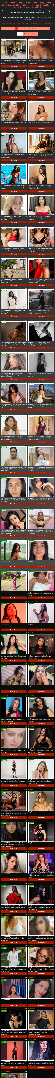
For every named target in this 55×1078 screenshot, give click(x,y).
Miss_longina (32, 951)
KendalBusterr (32, 421)
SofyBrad (30, 361)
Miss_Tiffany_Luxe (6, 863)
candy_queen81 (5, 803)
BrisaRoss (3, 480)
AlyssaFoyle (4, 774)
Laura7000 (31, 627)
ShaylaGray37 (4, 657)
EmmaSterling (5, 421)
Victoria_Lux (31, 392)
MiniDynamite (4, 244)
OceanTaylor (4, 332)
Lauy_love (31, 509)
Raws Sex (25, 23)
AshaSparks (4, 834)
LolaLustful (31, 215)
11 (38, 28)
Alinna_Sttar (31, 480)
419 (45, 28)
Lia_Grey (30, 155)
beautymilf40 (31, 67)
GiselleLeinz (4, 273)
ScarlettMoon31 (32, 568)
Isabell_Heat (4, 450)
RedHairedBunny (33, 126)
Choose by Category (30, 34)
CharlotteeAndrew (33, 715)
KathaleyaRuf (32, 538)
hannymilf (3, 67)
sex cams (42, 1058)
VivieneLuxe (4, 715)
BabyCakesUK (5, 185)
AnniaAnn (3, 38)
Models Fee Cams (7, 23)
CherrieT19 (31, 834)
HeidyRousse (32, 38)
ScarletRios (31, 598)
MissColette (31, 686)
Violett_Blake (31, 922)
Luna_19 (30, 185)
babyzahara (31, 450)
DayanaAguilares (5, 1010)
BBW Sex (17, 23)
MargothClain (32, 96)
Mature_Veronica (32, 273)
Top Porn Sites (49, 23)
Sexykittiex (4, 538)
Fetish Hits (25, 1073)
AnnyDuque (4, 361)
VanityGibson (4, 745)
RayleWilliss (4, 980)
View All (4, 28)
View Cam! (13, 64)
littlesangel (4, 96)
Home (20, 34)
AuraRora (31, 745)
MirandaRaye (4, 509)
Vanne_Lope (31, 892)
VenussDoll (4, 951)
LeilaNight (3, 892)
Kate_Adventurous (6, 155)
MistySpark (31, 803)
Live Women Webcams (36, 23)
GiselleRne (31, 863)
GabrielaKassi (32, 244)
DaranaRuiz (4, 392)
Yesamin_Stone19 (6, 627)
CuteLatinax (4, 126)
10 (35, 28)
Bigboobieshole (5, 686)
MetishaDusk (4, 922)
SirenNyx (30, 303)
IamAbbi (30, 332)
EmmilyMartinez (5, 303)
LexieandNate (32, 980)
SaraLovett (4, 598)
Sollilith (3, 568)
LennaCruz (31, 774)
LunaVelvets (31, 657)
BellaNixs (3, 215)
